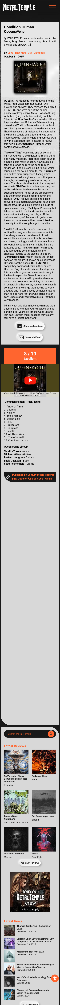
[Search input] (27, 734)
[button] (30, 380)
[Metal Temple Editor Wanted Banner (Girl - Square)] (30, 911)
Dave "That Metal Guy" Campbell (26, 52)
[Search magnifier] (51, 733)
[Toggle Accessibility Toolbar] (55, 978)
